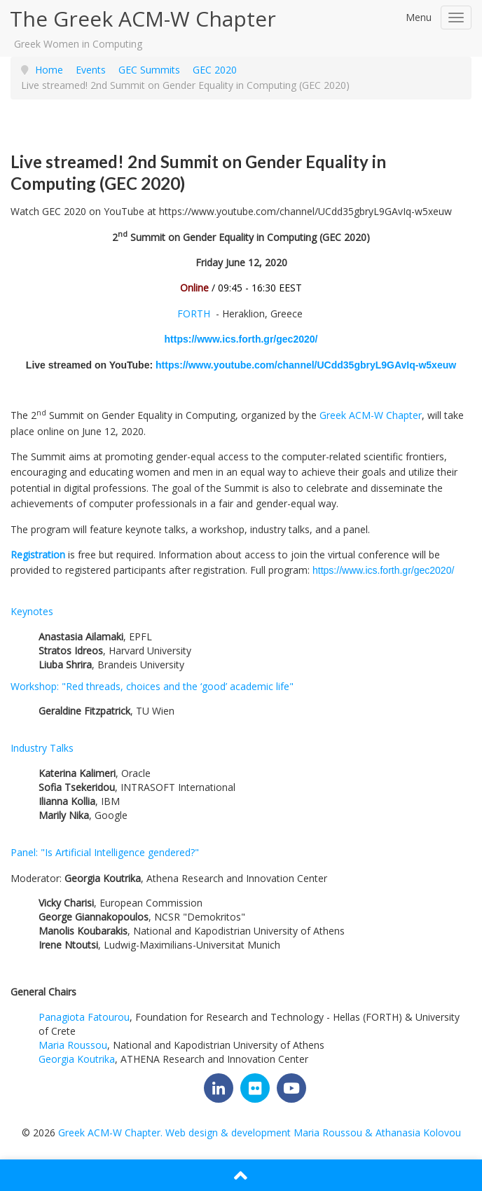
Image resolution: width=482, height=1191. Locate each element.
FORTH (193, 313)
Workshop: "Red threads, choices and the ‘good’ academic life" (152, 686)
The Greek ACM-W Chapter (143, 18)
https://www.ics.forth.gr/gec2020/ (241, 339)
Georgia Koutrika (77, 1059)
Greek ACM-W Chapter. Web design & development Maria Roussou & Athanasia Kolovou (259, 1132)
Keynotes (32, 611)
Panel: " (105, 852)
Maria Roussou (73, 1045)
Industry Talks (42, 748)
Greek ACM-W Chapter (370, 415)
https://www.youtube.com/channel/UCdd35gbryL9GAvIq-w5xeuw (306, 365)
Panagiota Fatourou (84, 1017)
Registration (38, 554)
